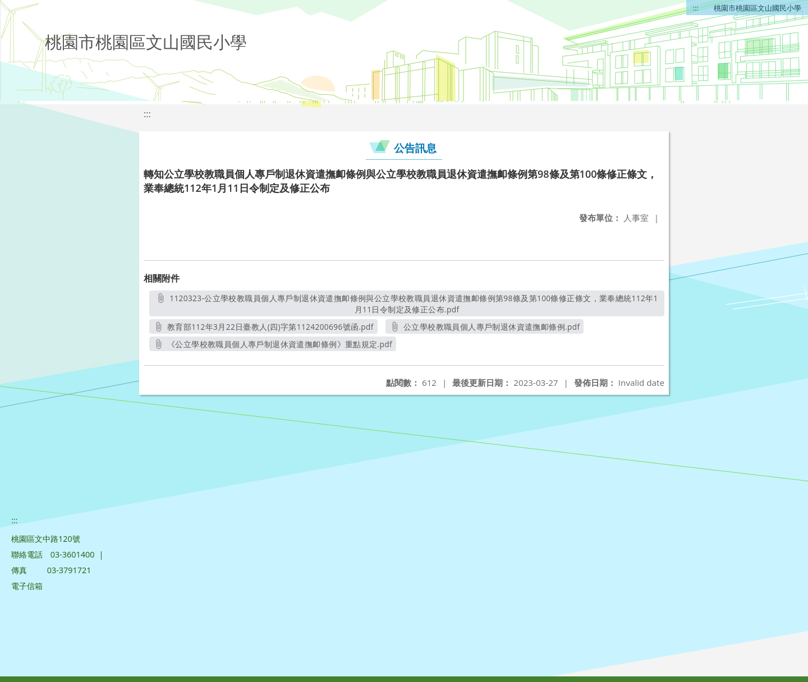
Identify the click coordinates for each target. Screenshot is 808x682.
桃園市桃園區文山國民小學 (757, 8)
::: (696, 8)
